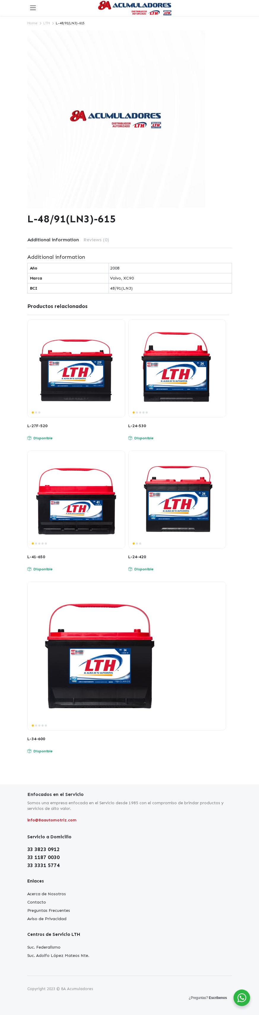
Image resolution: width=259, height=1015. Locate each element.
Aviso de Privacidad (46, 918)
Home (32, 23)
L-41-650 (36, 556)
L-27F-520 (37, 425)
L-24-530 (137, 425)
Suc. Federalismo (44, 947)
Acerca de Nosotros (46, 893)
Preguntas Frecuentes (48, 910)
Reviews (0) (96, 239)
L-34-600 (36, 738)
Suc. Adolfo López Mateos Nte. (58, 955)
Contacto (36, 902)
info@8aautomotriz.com (52, 820)
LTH (46, 23)
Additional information (53, 239)
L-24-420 (137, 556)
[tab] (53, 239)
